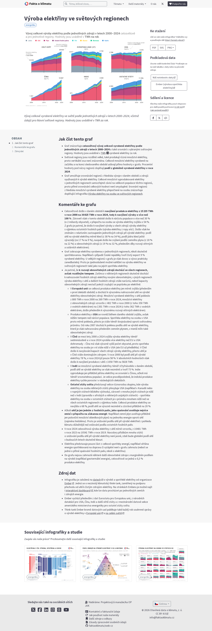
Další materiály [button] (136, 3)
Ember (68, 483)
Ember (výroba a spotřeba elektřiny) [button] (169, 86)
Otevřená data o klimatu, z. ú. (166, 610)
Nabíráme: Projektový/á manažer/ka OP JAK (108, 604)
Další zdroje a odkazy (98, 618)
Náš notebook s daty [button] (163, 77)
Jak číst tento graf (24, 142)
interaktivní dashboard (78, 490)
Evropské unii (93, 513)
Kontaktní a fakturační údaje (102, 611)
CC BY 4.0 (178, 107)
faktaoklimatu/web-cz (99, 625)
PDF (154, 47)
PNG (169, 47)
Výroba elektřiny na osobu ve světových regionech (115, 193)
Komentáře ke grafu (25, 147)
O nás (153, 3)
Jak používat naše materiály (102, 615)
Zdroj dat (19, 151)
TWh (103, 153)
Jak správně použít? (159, 110)
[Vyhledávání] (85, 3)
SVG (162, 47)
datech (97, 479)
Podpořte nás (177, 3)
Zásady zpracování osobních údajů (105, 622)
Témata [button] (118, 3)
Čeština (161, 603)
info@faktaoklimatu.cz (162, 617)
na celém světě (114, 513)
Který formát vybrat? (174, 40)
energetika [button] (30, 25)
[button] (165, 117)
